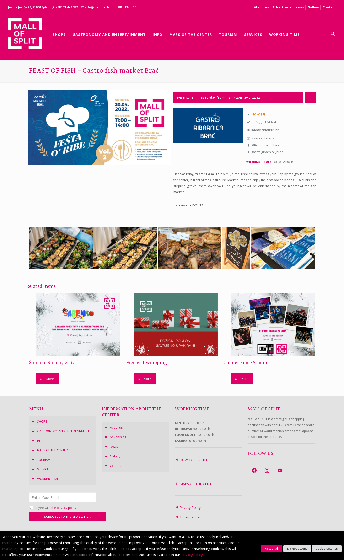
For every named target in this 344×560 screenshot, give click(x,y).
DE (134, 7)
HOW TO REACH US (195, 460)
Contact (329, 7)
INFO (40, 440)
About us (261, 7)
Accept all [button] (272, 548)
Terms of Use (190, 517)
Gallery (313, 7)
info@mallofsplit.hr (100, 7)
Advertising (282, 7)
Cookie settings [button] (327, 548)
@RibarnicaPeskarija (266, 145)
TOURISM (43, 460)
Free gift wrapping (146, 363)
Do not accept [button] (297, 548)
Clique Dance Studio (245, 363)
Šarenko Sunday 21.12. (52, 363)
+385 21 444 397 (66, 7)
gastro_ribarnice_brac (267, 152)
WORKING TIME (48, 479)
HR (120, 7)
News (299, 7)
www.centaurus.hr (264, 138)
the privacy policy (63, 508)
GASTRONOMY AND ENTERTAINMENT (63, 431)
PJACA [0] (258, 114)
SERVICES (44, 469)
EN (127, 7)
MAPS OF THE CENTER (52, 450)
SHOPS (42, 421)
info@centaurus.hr (265, 130)
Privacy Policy (190, 507)
